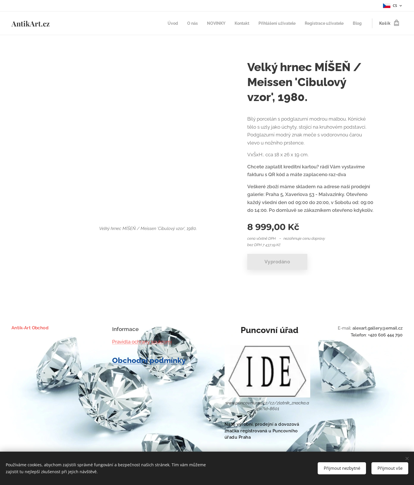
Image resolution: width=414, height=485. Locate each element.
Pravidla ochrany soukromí (142, 342)
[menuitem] (161, 23)
